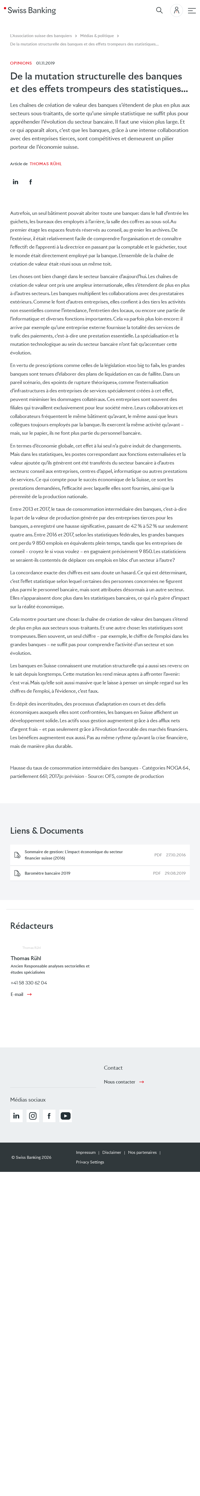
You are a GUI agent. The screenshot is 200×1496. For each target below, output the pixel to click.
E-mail (17, 994)
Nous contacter (119, 1082)
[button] (15, 181)
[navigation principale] (192, 11)
